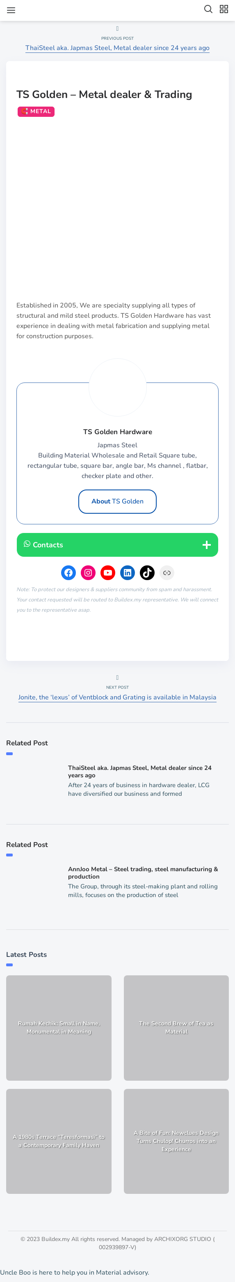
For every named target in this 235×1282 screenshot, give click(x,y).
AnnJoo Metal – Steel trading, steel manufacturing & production (143, 873)
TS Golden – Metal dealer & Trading (104, 94)
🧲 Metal (36, 111)
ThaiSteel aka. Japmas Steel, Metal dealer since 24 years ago (117, 47)
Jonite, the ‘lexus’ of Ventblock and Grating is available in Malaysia (117, 697)
